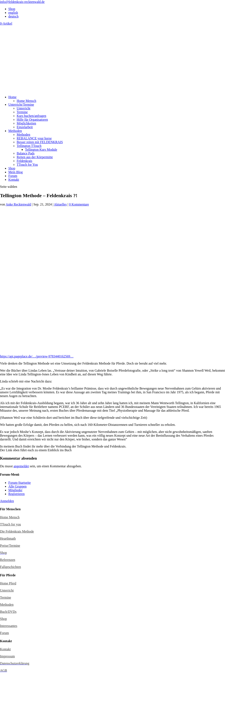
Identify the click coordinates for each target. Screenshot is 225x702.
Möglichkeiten (26, 123)
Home (12, 97)
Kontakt (13, 179)
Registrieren (16, 494)
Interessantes (8, 626)
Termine (22, 112)
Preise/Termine (10, 545)
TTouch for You (27, 164)
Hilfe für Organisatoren (32, 119)
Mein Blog (15, 172)
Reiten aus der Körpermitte (35, 157)
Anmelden (7, 501)
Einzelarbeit (25, 127)
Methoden (15, 131)
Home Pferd (8, 583)
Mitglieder (15, 490)
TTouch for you (10, 524)
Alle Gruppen (17, 486)
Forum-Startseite (19, 482)
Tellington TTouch (29, 146)
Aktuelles (60, 204)
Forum (12, 176)
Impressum (7, 656)
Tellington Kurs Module (41, 149)
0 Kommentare (79, 204)
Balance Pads (26, 153)
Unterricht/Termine (21, 104)
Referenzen (7, 560)
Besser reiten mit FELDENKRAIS (40, 142)
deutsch (13, 16)
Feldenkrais (24, 161)
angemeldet (21, 466)
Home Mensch (26, 101)
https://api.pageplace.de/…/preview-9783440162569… (37, 356)
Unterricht (23, 108)
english (13, 12)
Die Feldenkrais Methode (17, 531)
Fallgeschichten (10, 567)
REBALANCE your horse (34, 138)
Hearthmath (8, 538)
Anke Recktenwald (18, 204)
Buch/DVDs (8, 611)
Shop (11, 9)
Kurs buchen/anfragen (31, 116)
